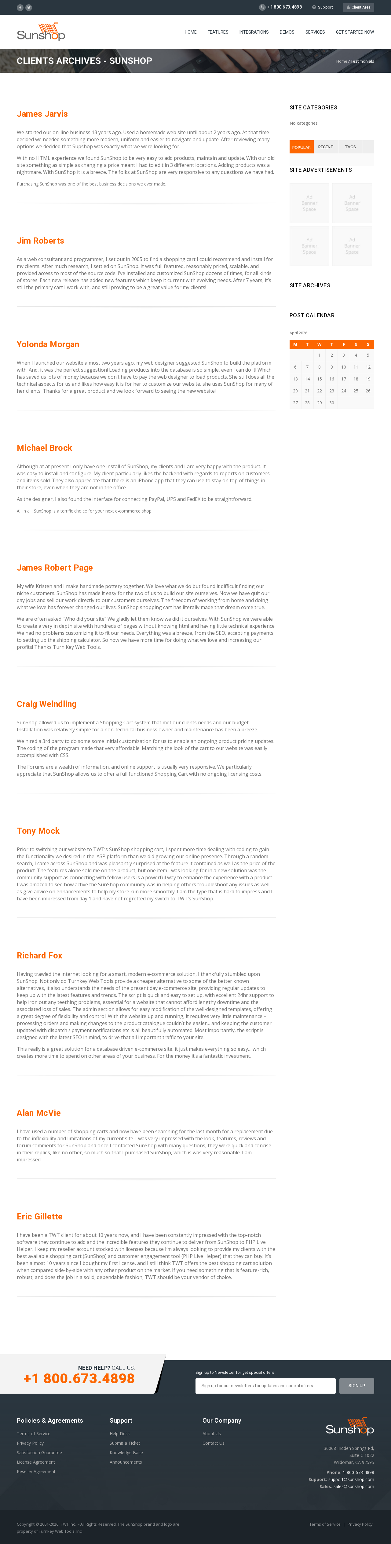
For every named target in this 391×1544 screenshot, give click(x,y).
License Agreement (36, 1462)
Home (191, 32)
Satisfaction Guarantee (39, 1452)
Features (218, 32)
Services (315, 32)
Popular (301, 147)
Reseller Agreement (36, 1471)
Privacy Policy (30, 1443)
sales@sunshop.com (354, 1486)
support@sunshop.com (351, 1479)
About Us (212, 1433)
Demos (287, 32)
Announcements (126, 1462)
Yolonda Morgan (48, 344)
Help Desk (120, 1433)
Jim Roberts (40, 241)
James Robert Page (55, 568)
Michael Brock (44, 448)
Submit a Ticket (125, 1443)
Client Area (359, 7)
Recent (326, 147)
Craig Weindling (47, 704)
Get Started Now (355, 32)
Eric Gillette (40, 1217)
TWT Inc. (68, 1524)
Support (322, 7)
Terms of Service (33, 1433)
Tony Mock (38, 831)
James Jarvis (42, 114)
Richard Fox (40, 956)
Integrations (254, 32)
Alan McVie (39, 1113)
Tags (350, 147)
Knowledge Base (126, 1452)
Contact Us (214, 1443)
